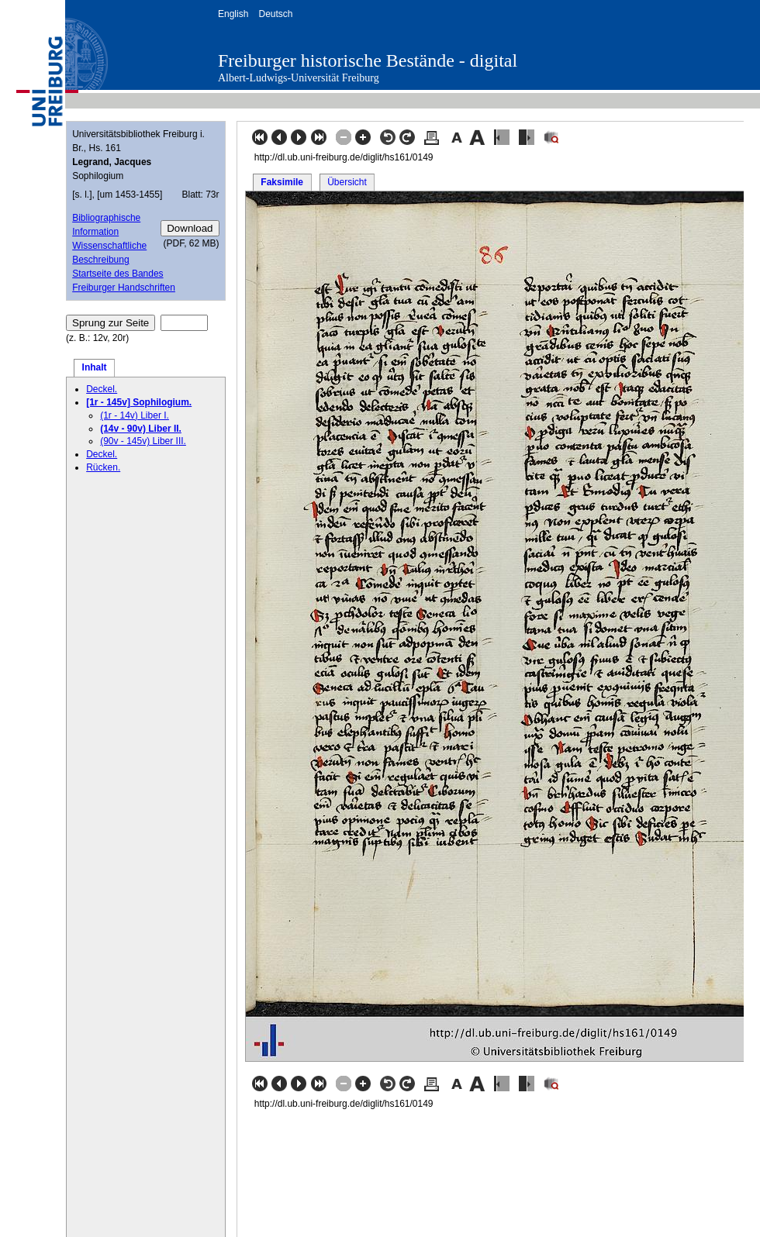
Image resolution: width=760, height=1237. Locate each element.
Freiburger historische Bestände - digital (367, 60)
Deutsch (275, 14)
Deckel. (101, 389)
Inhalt (94, 367)
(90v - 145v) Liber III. (143, 441)
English (233, 14)
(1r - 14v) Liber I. (134, 415)
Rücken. (103, 467)
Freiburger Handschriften (123, 287)
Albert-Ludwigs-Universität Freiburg (298, 78)
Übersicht (347, 182)
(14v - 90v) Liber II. (140, 428)
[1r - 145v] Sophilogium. (139, 402)
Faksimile (282, 182)
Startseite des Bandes (117, 273)
